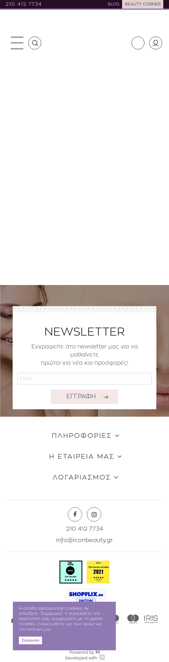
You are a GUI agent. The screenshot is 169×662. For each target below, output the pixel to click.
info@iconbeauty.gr (84, 540)
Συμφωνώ (30, 640)
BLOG (113, 4)
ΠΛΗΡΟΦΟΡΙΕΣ (82, 436)
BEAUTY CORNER (142, 4)
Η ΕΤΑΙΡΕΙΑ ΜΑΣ (82, 457)
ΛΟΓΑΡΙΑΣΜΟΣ (82, 477)
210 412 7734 (24, 4)
